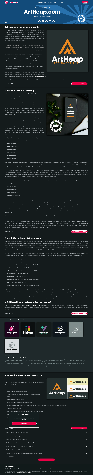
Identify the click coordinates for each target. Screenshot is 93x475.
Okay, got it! (24, 423)
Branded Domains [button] (42, 2)
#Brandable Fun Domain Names (38, 347)
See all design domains (9, 336)
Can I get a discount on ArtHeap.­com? (16, 431)
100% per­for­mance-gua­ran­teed (36, 405)
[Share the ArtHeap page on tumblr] (46, 21)
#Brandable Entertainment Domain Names (16, 347)
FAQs (27, 468)
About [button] (55, 2)
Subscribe (84, 467)
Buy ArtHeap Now (76, 83)
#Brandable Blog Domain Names (56, 345)
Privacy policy (25, 418)
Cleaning (7, 473)
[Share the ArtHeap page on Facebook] (39, 21)
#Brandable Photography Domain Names (60, 347)
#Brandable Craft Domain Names (34, 342)
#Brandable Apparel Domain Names (15, 345)
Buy (85, 2)
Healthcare (7, 466)
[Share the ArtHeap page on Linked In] (50, 21)
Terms (27, 470)
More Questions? (10, 438)
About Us (28, 466)
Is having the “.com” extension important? (16, 421)
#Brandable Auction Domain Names (36, 345)
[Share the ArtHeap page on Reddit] (54, 21)
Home (27, 463)
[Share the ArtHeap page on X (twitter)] (43, 21)
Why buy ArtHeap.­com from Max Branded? (17, 414)
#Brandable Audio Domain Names (14, 342)
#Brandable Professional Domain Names (16, 350)
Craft (6, 470)
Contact (61, 2)
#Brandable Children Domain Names (77, 345)
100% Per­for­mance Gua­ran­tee (33, 305)
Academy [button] (50, 2)
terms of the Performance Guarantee (23, 454)
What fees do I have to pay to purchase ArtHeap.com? (20, 424)
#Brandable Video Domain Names (76, 342)
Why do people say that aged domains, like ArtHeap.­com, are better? (23, 417)
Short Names (8, 463)
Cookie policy (18, 418)
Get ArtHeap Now (76, 409)
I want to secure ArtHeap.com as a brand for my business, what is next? (24, 435)
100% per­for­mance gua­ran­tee (39, 76)
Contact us (51, 80)
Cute (6, 468)
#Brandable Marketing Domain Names (55, 342)
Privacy (28, 473)
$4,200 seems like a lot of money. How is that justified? (20, 428)
